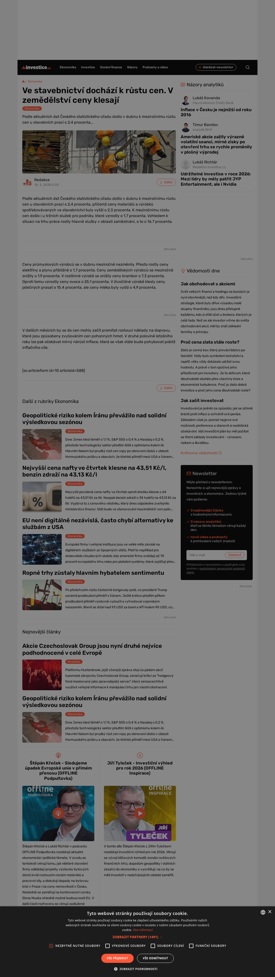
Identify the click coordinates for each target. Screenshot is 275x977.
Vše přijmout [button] (117, 958)
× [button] (269, 912)
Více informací (143, 930)
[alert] (137, 488)
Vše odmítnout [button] (155, 958)
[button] (137, 936)
